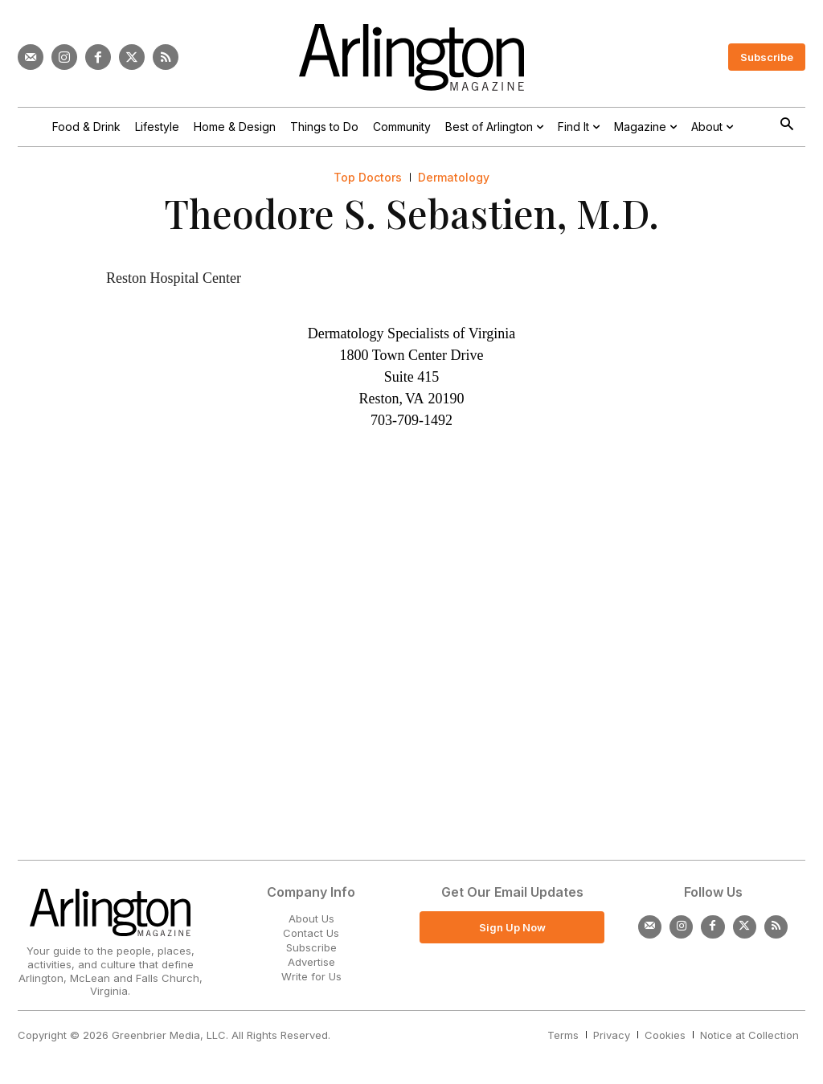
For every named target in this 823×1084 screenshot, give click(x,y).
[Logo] (411, 57)
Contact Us (311, 933)
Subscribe (311, 947)
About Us (311, 918)
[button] (786, 126)
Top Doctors (368, 177)
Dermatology (453, 177)
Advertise (311, 961)
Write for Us (311, 976)
